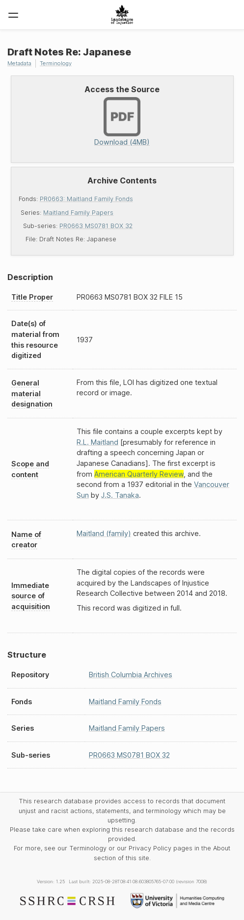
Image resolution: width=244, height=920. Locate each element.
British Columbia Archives (130, 674)
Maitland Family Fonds (125, 701)
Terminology (56, 63)
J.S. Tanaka (120, 495)
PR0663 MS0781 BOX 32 (96, 226)
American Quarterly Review (139, 474)
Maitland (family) (104, 533)
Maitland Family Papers (78, 212)
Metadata (19, 63)
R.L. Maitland (97, 442)
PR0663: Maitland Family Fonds (86, 199)
